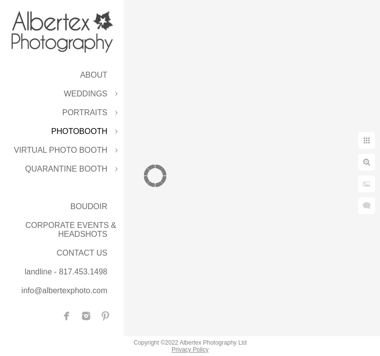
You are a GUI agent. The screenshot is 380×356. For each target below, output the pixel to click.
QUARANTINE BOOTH (66, 169)
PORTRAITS (84, 112)
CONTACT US (81, 253)
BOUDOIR (88, 206)
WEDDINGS (85, 93)
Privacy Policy (190, 349)
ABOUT (93, 75)
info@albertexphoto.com (64, 290)
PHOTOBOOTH (79, 131)
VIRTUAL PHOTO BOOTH (60, 150)
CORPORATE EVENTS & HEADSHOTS (70, 229)
